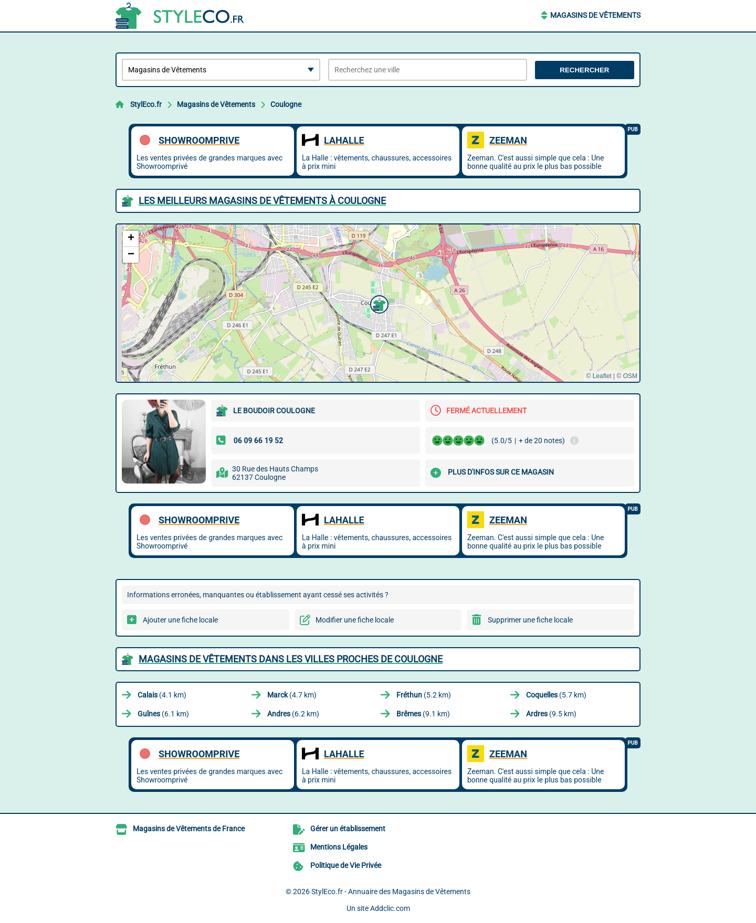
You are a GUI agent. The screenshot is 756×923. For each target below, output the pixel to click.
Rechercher (584, 70)
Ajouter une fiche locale (180, 620)
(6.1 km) (163, 714)
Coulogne (285, 104)
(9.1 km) (423, 714)
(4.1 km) (162, 695)
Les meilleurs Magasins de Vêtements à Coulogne (262, 200)
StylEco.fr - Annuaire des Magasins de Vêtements (390, 891)
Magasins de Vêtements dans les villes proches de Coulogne (291, 658)
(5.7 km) (556, 695)
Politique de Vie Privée (345, 865)
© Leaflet (598, 376)
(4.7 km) (292, 695)
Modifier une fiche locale (355, 620)
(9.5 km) (551, 714)
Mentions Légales (339, 847)
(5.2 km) (423, 695)
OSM (630, 376)
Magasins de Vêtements (595, 15)
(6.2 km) (293, 714)
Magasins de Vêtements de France (189, 828)
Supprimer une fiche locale (530, 620)
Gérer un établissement (347, 828)
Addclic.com (390, 908)
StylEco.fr (146, 104)
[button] (378, 303)
